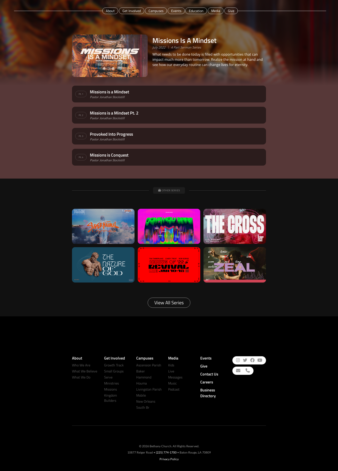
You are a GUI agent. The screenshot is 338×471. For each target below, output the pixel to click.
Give (231, 10)
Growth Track (114, 365)
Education (196, 10)
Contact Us (209, 374)
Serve (108, 377)
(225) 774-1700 (166, 452)
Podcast (174, 389)
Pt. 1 (81, 94)
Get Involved (131, 10)
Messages (175, 377)
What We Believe (84, 371)
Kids (171, 365)
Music (172, 383)
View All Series (169, 302)
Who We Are (81, 365)
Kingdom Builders (110, 398)
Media (215, 10)
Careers (206, 382)
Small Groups (114, 371)
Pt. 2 (81, 115)
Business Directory (208, 393)
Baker (140, 371)
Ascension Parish (148, 365)
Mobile (141, 395)
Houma (141, 383)
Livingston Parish (149, 389)
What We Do (81, 377)
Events (176, 10)
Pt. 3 (81, 136)
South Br (142, 407)
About (110, 10)
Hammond (143, 377)
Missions (110, 389)
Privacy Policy (169, 459)
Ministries (111, 383)
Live (171, 371)
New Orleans (145, 401)
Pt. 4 (81, 157)
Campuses (156, 10)
